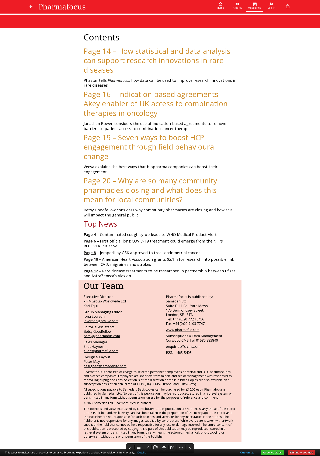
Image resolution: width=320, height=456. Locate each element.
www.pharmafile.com (182, 329)
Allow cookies (272, 452)
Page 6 (90, 241)
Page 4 (90, 234)
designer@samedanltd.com (105, 366)
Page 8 (90, 252)
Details (141, 452)
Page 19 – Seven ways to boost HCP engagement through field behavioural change (150, 146)
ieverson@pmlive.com (101, 321)
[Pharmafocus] (124, 7)
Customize (247, 452)
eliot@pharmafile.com (101, 351)
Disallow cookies (301, 452)
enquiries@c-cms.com (183, 346)
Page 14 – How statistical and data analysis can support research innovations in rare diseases (157, 60)
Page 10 (91, 259)
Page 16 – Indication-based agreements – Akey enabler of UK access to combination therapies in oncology (156, 103)
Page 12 (91, 270)
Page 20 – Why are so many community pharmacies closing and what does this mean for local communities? (150, 190)
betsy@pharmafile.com (102, 336)
